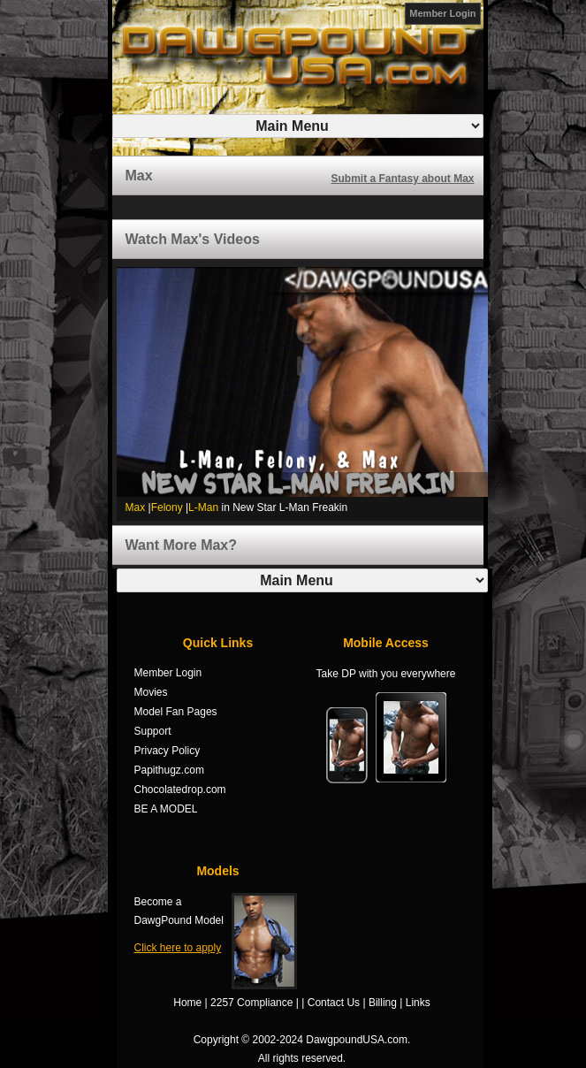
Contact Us (334, 1002)
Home (187, 1002)
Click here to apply (178, 948)
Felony (167, 507)
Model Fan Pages (175, 712)
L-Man (203, 507)
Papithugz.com (169, 770)
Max (136, 507)
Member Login (442, 13)
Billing (383, 1002)
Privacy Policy (167, 750)
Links (418, 1002)
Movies (151, 692)
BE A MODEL (166, 809)
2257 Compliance (251, 1002)
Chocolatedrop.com (180, 789)
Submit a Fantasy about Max (402, 178)
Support (152, 731)
